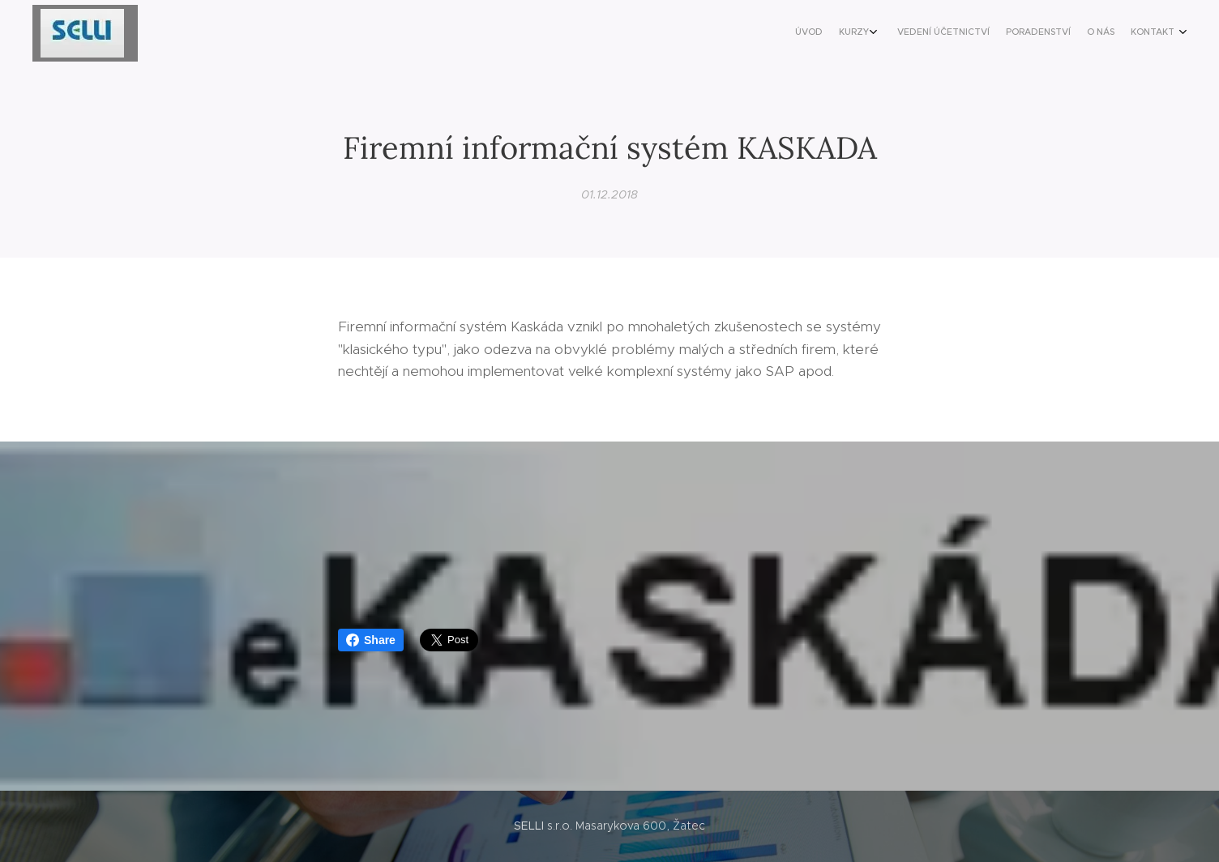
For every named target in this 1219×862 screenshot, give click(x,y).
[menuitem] (1083, 33)
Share (371, 640)
